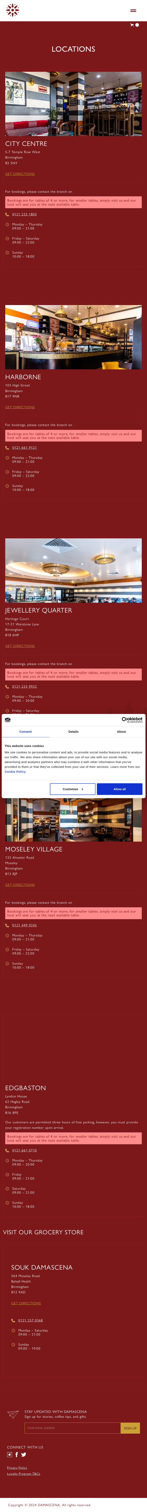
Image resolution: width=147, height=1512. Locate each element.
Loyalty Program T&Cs (23, 1474)
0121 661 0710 (24, 1150)
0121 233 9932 (24, 686)
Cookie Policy (15, 771)
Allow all (120, 789)
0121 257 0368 (30, 1320)
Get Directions (20, 174)
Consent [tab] (25, 731)
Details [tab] (74, 731)
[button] (133, 10)
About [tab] (121, 731)
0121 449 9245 (24, 925)
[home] (11, 10)
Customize (73, 789)
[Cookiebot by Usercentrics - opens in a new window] (124, 720)
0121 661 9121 (24, 448)
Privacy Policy (17, 1468)
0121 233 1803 (24, 214)
